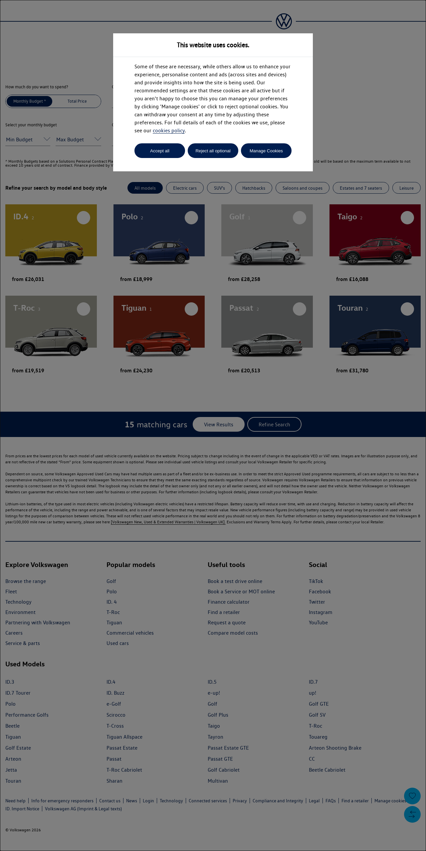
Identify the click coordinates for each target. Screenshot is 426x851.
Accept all (159, 150)
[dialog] (213, 425)
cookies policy (169, 130)
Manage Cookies (266, 150)
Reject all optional (212, 150)
